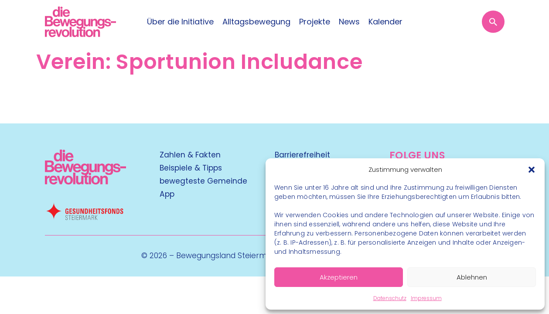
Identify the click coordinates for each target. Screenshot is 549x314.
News (349, 22)
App (167, 194)
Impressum (426, 298)
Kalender (385, 22)
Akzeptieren (339, 277)
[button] (531, 169)
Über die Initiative (180, 22)
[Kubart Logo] (85, 181)
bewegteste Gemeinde (203, 181)
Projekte (314, 22)
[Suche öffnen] (493, 21)
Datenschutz (389, 298)
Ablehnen (472, 277)
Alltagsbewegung (256, 22)
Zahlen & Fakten (190, 155)
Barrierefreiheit (302, 155)
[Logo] (80, 22)
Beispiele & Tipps (191, 168)
